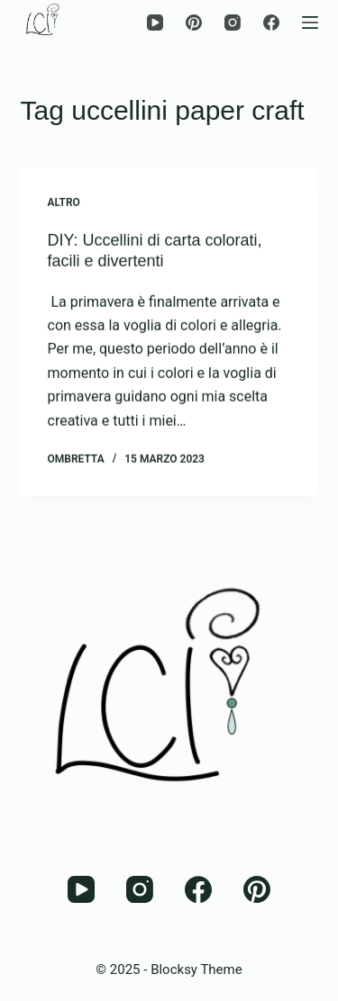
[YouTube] (155, 22)
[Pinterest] (194, 22)
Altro (64, 202)
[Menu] (310, 22)
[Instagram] (232, 22)
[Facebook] (271, 22)
